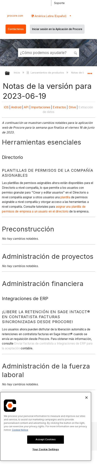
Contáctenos (16, 29)
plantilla (65, 197)
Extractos (59, 107)
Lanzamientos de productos (46, 72)
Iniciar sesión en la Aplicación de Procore (57, 29)
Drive (72, 107)
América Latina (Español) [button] (50, 16)
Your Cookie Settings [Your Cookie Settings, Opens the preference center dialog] (45, 449)
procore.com (15, 15)
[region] (45, 426)
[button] (75, 52)
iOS (6, 107)
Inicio (17, 72)
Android (16, 107)
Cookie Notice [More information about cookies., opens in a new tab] (20, 429)
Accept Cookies (45, 439)
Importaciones (40, 107)
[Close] (86, 397)
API (26, 107)
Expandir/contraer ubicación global (89, 72)
